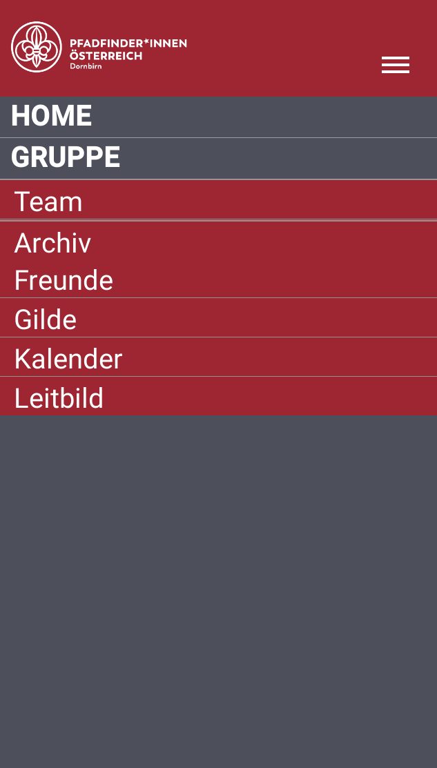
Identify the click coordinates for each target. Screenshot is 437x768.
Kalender (68, 359)
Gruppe (65, 158)
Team (48, 202)
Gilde (45, 320)
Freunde (63, 280)
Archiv (52, 243)
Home (51, 116)
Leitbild (59, 398)
